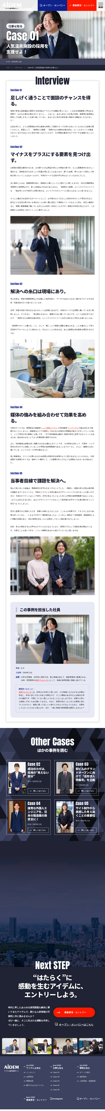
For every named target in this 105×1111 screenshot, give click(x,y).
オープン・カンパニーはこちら (76, 1031)
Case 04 (56, 1092)
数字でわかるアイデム (35, 1092)
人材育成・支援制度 (88, 1087)
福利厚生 (83, 1083)
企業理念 (29, 1083)
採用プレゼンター (42, 680)
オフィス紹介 (85, 1079)
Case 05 (56, 1096)
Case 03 (56, 1087)
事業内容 (29, 1087)
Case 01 (56, 1079)
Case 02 (56, 1083)
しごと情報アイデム (49, 428)
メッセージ (30, 1079)
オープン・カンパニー (54, 5)
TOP (8, 68)
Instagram (58, 1105)
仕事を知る (18, 68)
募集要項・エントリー (83, 5)
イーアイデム (73, 428)
